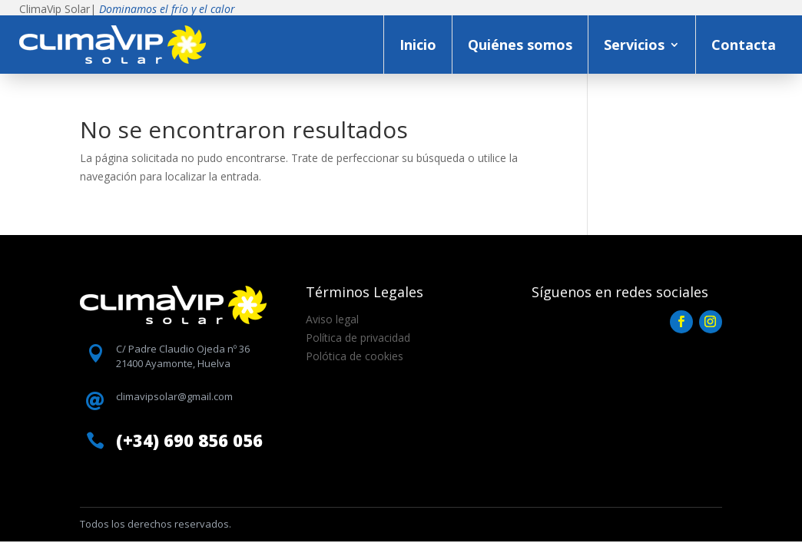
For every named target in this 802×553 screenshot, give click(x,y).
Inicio (417, 44)
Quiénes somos (520, 44)
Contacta (743, 44)
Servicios (634, 44)
